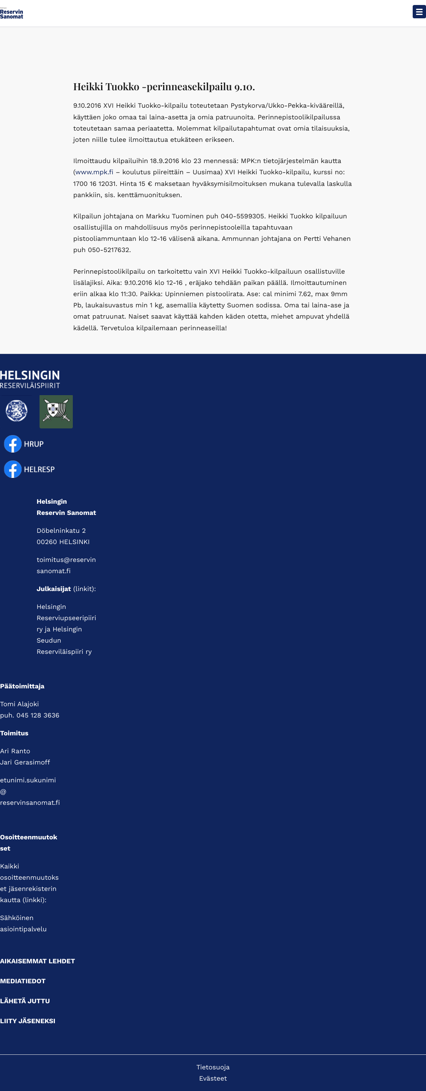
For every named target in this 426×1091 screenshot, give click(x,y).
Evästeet (213, 1078)
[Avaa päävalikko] (419, 11)
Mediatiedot (23, 981)
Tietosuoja (213, 1067)
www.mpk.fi (94, 172)
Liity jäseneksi (27, 1021)
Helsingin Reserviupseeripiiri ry (66, 618)
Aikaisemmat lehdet (37, 961)
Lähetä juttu (25, 1001)
